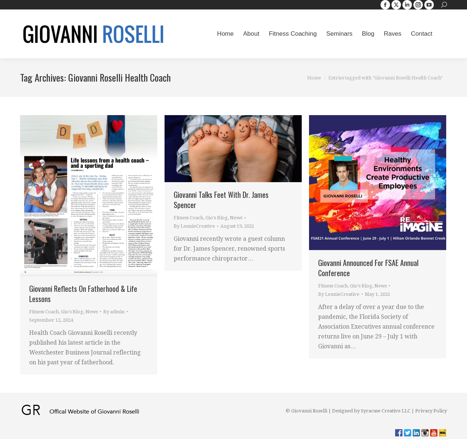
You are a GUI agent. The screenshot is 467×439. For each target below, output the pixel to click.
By (113, 311)
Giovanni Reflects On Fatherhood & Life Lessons (83, 293)
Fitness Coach (44, 311)
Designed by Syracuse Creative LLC (371, 410)
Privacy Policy (431, 410)
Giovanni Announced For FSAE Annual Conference (368, 267)
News (91, 311)
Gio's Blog (72, 311)
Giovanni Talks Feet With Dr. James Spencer (221, 199)
